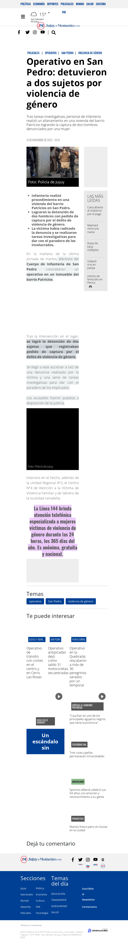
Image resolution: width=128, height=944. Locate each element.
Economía (39, 4)
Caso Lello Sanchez (42, 721)
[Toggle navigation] (23, 16)
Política (26, 4)
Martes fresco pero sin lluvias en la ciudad (88, 828)
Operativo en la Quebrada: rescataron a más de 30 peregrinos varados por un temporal (78, 666)
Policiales (67, 4)
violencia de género (80, 601)
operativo (35, 601)
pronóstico (78, 819)
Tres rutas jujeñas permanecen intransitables (87, 754)
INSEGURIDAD (59, 906)
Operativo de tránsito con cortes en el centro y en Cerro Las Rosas (34, 662)
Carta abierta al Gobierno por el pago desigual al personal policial (95, 215)
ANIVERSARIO (78, 782)
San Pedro (55, 601)
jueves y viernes (37, 639)
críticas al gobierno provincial (82, 706)
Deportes (52, 4)
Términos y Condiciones (31, 925)
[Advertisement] (55, 570)
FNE (38, 906)
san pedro (55, 639)
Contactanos (89, 906)
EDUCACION (58, 893)
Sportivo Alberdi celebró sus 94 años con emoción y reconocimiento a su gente (88, 793)
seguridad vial (79, 744)
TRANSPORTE (58, 900)
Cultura (101, 4)
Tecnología (42, 913)
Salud (89, 4)
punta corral (78, 639)
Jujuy (23, 888)
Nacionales (27, 894)
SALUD (55, 912)
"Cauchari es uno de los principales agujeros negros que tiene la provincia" (87, 719)
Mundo (80, 4)
